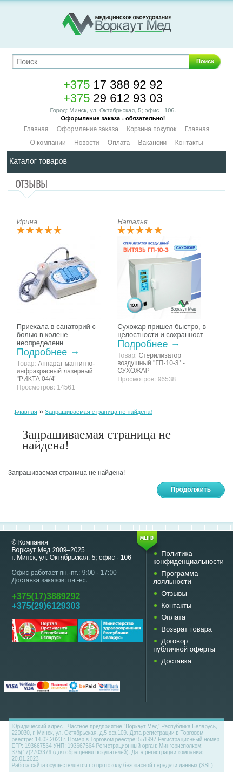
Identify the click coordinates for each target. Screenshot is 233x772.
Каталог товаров (38, 161)
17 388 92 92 (113, 84)
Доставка (176, 661)
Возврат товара (186, 629)
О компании (47, 142)
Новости (86, 142)
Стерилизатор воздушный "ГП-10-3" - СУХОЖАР (151, 363)
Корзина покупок (151, 129)
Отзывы (174, 593)
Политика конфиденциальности (188, 557)
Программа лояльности (175, 577)
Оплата (119, 142)
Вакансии (152, 142)
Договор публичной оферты (184, 645)
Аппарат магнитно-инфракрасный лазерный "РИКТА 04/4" (56, 371)
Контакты (189, 142)
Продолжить (191, 489)
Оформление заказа (87, 129)
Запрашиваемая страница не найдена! (98, 411)
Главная (36, 129)
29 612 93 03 (113, 98)
